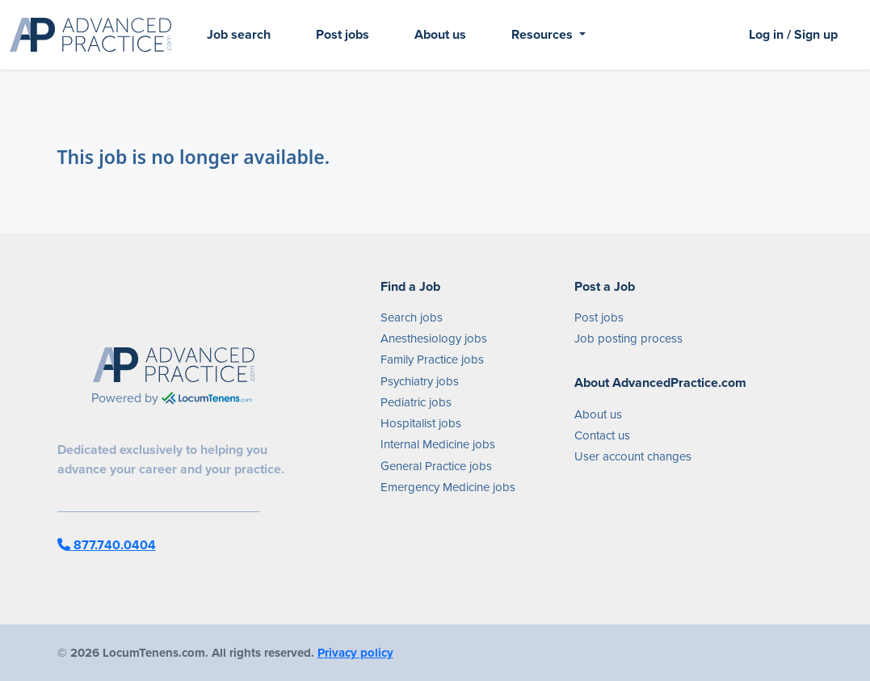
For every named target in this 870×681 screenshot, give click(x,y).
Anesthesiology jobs (433, 338)
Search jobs (411, 317)
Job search (239, 34)
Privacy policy (355, 653)
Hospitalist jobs (420, 423)
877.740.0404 (106, 545)
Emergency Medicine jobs (447, 487)
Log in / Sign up (793, 34)
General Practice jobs (436, 466)
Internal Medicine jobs (437, 444)
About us (440, 34)
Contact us (602, 435)
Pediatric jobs (416, 402)
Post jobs (342, 34)
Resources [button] (543, 34)
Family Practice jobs (432, 359)
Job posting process (628, 338)
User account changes (632, 456)
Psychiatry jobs (419, 381)
